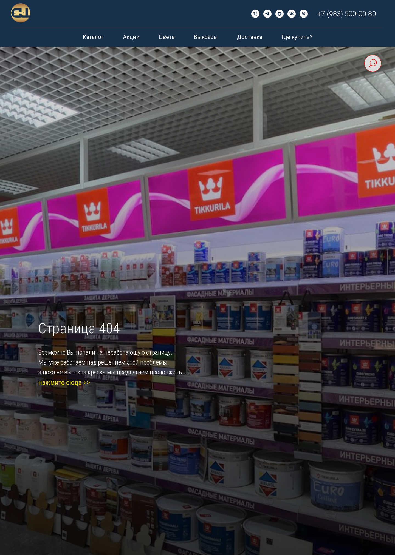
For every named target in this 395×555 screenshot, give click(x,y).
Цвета (166, 37)
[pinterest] (304, 14)
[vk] (291, 14)
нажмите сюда (60, 382)
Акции (131, 37)
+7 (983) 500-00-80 (346, 14)
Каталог (93, 37)
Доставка (249, 37)
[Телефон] (255, 14)
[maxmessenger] (279, 14)
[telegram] (267, 14)
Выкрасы (206, 37)
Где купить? (296, 37)
